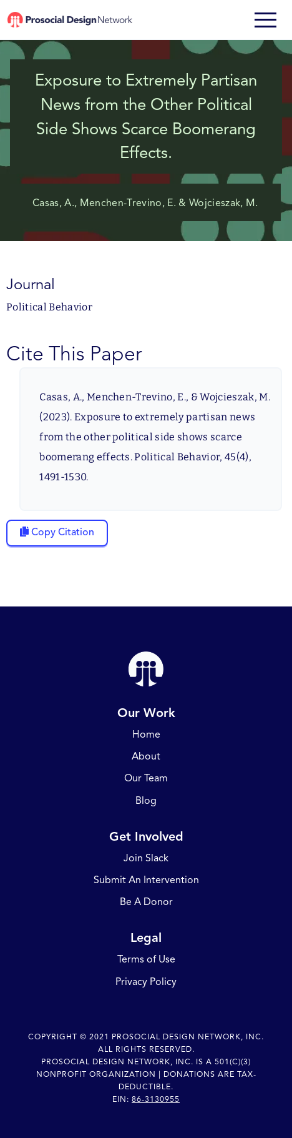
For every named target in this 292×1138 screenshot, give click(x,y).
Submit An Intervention (146, 881)
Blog (146, 801)
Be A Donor (146, 903)
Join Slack (146, 858)
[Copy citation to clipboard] (57, 533)
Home (146, 735)
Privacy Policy (146, 982)
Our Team (146, 779)
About (146, 757)
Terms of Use (146, 960)
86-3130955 (156, 1099)
